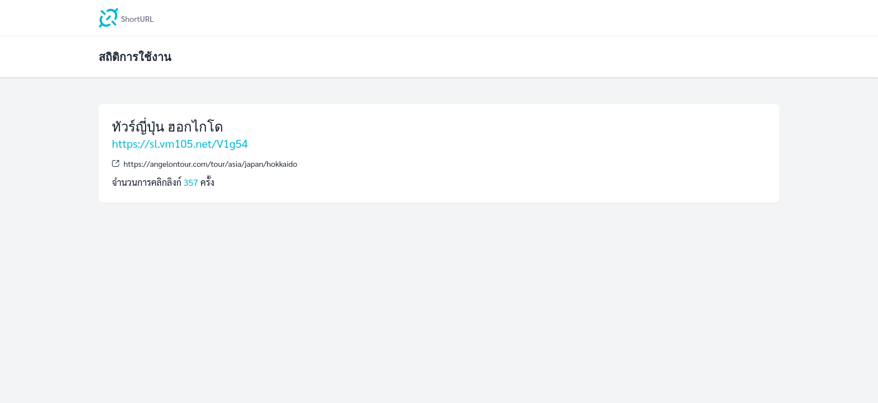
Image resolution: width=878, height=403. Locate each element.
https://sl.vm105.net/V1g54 (180, 143)
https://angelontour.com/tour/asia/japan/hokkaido (210, 163)
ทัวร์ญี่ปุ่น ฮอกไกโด (167, 126)
